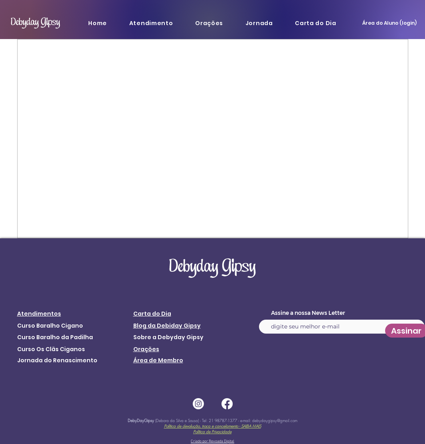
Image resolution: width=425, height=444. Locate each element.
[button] (151, 23)
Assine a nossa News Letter (308, 313)
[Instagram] (198, 403)
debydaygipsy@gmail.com (274, 420)
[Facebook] (227, 403)
